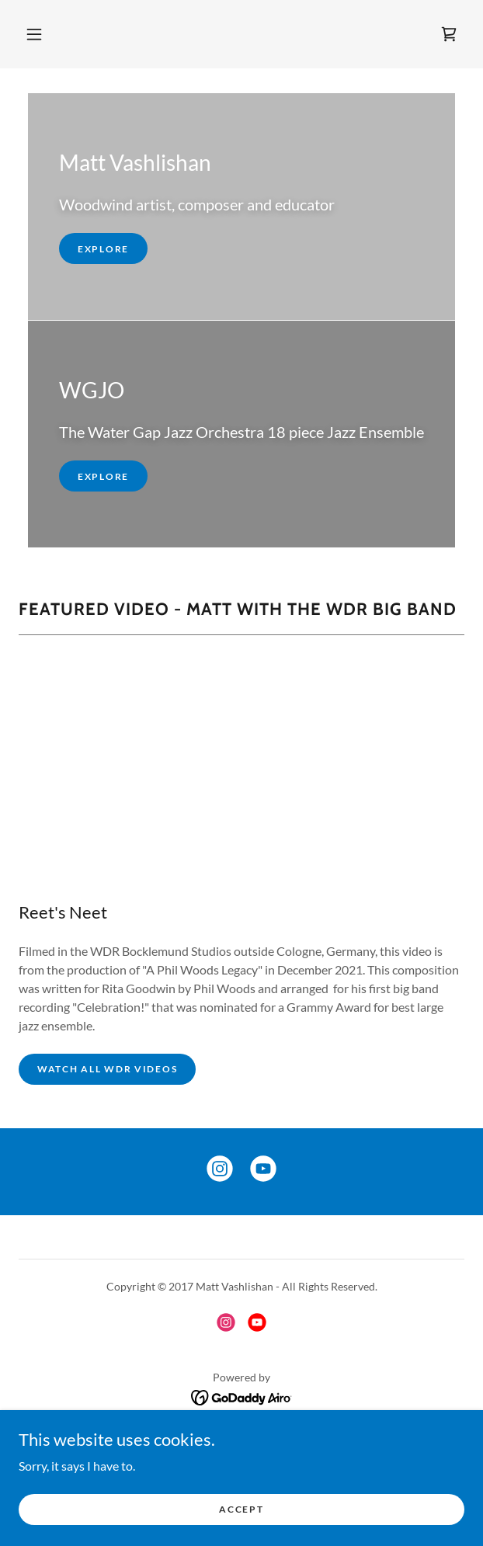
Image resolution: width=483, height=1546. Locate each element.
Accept (241, 1509)
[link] (448, 34)
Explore (103, 249)
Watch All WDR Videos (107, 1069)
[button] (34, 34)
